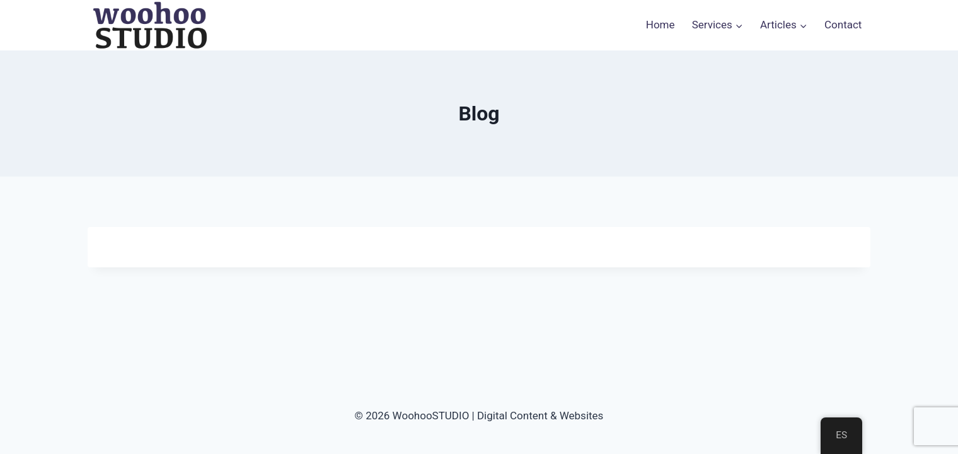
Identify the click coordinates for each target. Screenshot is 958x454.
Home (660, 24)
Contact (843, 24)
